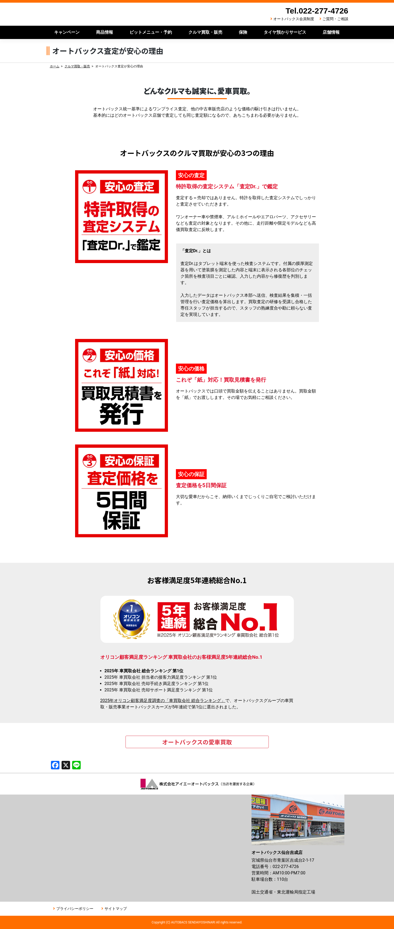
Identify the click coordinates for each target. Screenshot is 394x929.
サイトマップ (116, 908)
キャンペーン (67, 32)
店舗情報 (331, 32)
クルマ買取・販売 (205, 32)
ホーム (54, 66)
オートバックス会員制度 (293, 19)
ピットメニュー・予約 (150, 32)
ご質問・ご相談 (335, 19)
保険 (243, 32)
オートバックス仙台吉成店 (114, 14)
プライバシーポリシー (74, 908)
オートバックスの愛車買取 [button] (197, 742)
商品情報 (104, 32)
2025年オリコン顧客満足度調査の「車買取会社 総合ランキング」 (163, 700)
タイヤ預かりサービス (285, 32)
